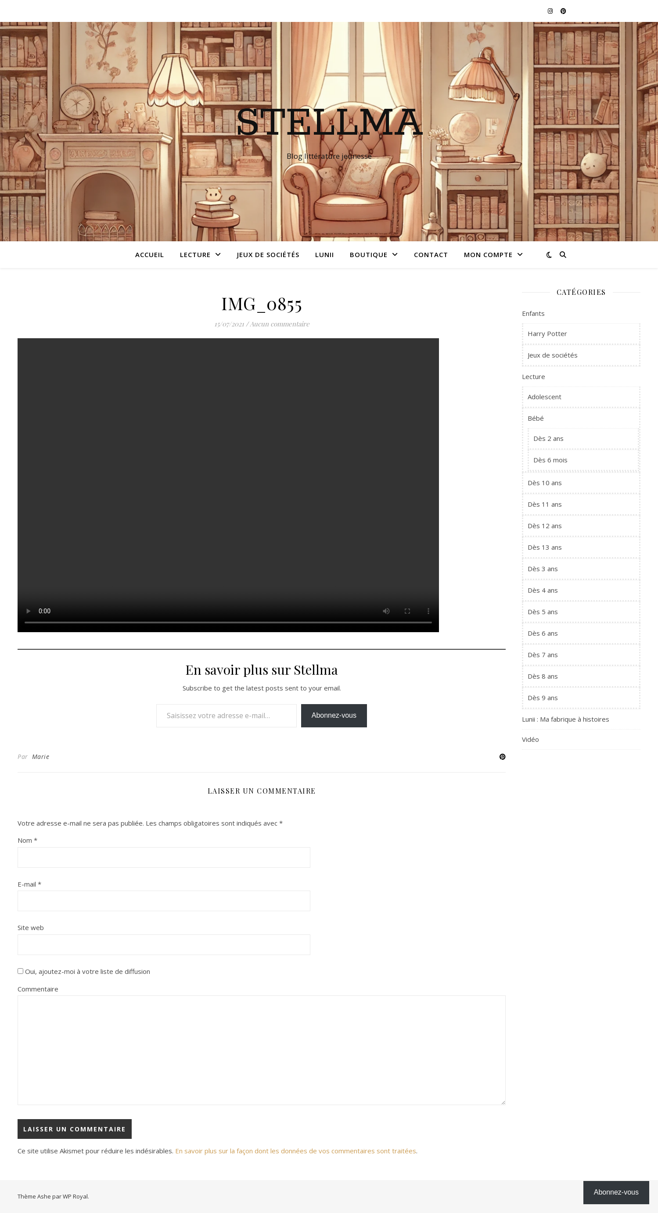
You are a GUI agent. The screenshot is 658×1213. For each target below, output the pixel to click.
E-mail (29, 884)
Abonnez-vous (334, 715)
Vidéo (530, 739)
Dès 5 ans (543, 611)
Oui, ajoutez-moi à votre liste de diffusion (84, 971)
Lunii (324, 254)
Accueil (149, 254)
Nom (27, 840)
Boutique (369, 254)
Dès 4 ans (543, 590)
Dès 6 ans (543, 633)
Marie (41, 756)
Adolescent (544, 396)
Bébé (536, 418)
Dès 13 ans (545, 547)
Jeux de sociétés (268, 254)
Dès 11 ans (545, 504)
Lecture (195, 254)
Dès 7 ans (543, 654)
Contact (431, 254)
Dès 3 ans (543, 568)
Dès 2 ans (548, 438)
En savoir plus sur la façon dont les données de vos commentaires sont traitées (295, 1150)
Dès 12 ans (545, 525)
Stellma (329, 124)
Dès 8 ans (543, 676)
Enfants (533, 313)
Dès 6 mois (550, 459)
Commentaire (38, 988)
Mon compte (488, 254)
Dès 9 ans (543, 697)
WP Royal (75, 1196)
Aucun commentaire (279, 323)
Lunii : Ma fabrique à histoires (565, 719)
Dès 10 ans (545, 482)
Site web (31, 927)
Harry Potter (547, 333)
